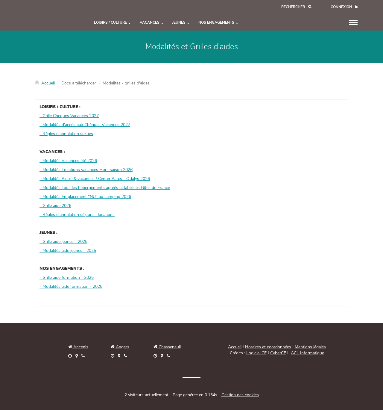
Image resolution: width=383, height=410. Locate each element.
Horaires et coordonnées (268, 347)
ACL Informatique (307, 353)
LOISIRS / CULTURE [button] (112, 22)
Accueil (48, 83)
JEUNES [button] (180, 22)
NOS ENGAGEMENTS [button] (218, 22)
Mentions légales (310, 347)
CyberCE (278, 353)
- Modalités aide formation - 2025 (70, 287)
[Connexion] (344, 7)
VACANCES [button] (151, 22)
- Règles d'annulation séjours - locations (77, 215)
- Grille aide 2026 (55, 206)
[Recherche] (296, 7)
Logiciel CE (256, 353)
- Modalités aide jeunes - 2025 (67, 251)
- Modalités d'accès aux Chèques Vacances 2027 (84, 125)
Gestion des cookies (240, 395)
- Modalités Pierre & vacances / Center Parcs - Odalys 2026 (94, 179)
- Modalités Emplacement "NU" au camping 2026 (85, 197)
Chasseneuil (167, 347)
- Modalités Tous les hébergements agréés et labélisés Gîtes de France (104, 188)
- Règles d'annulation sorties (66, 134)
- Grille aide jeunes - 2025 (63, 242)
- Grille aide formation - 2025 (66, 278)
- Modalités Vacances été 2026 (68, 161)
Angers (122, 347)
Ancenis (78, 347)
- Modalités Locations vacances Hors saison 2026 (86, 170)
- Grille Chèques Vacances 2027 (69, 116)
